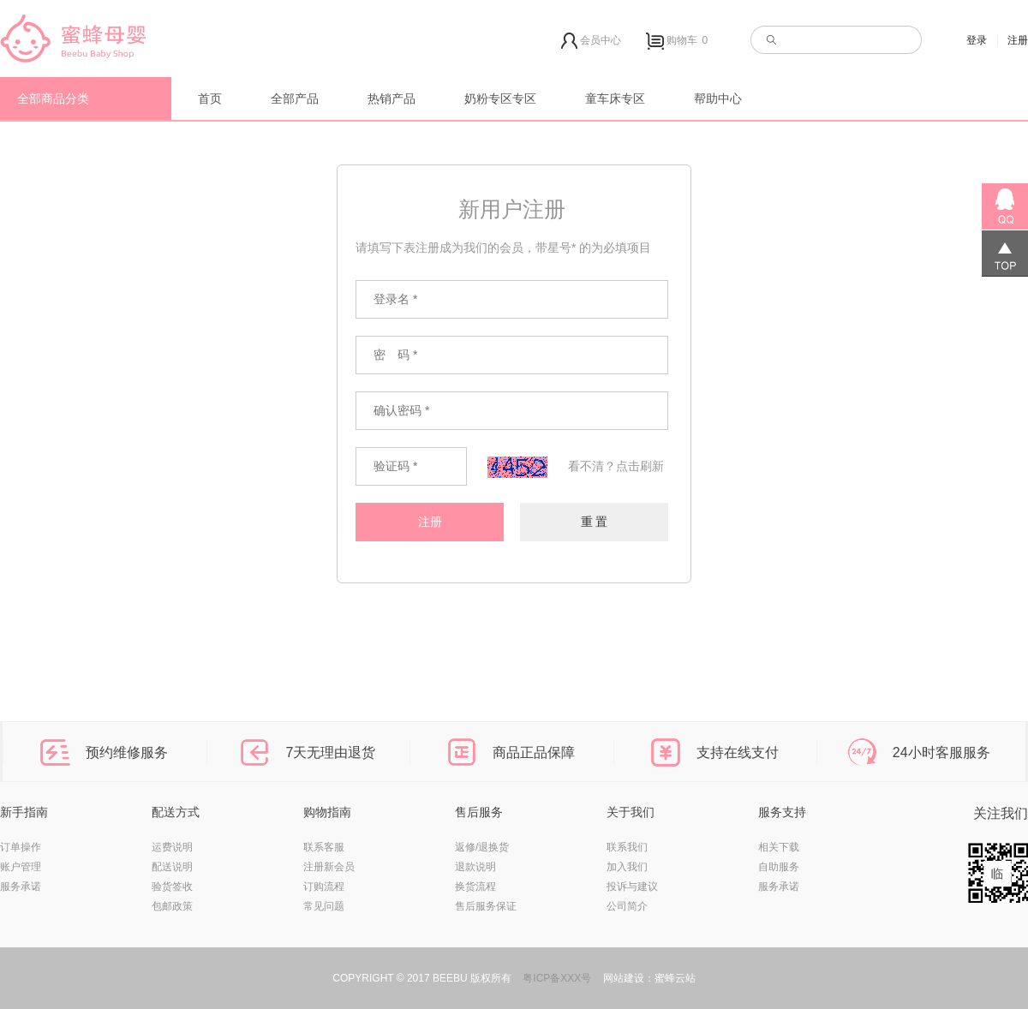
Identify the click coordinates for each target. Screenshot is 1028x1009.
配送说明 (172, 867)
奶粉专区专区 (500, 98)
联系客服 (323, 847)
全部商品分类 (53, 98)
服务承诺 (20, 887)
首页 (210, 98)
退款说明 (475, 867)
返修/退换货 (482, 847)
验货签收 (172, 887)
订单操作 (20, 847)
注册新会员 (329, 867)
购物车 (679, 41)
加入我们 (627, 867)
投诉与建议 (632, 887)
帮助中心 (718, 98)
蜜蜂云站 (675, 978)
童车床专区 (615, 98)
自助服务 (778, 867)
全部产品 (295, 98)
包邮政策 (172, 906)
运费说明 (172, 847)
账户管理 (20, 867)
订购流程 (323, 887)
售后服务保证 (486, 906)
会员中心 (591, 41)
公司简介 (627, 906)
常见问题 (323, 906)
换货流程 (475, 887)
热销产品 (391, 98)
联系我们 (627, 847)
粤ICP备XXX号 (557, 978)
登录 (976, 40)
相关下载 (778, 847)
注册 (1017, 40)
